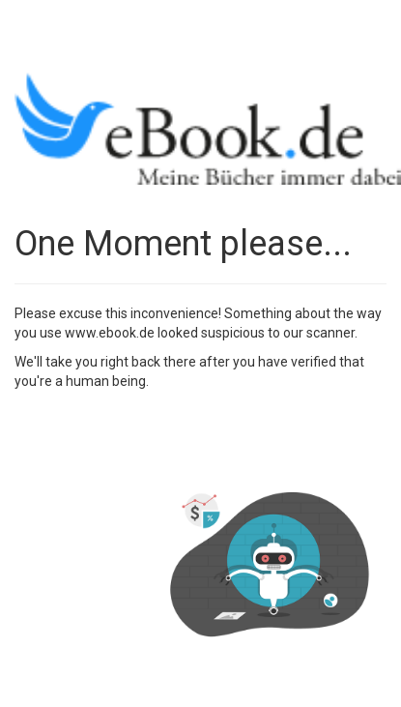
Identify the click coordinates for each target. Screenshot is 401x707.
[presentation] (161, 438)
